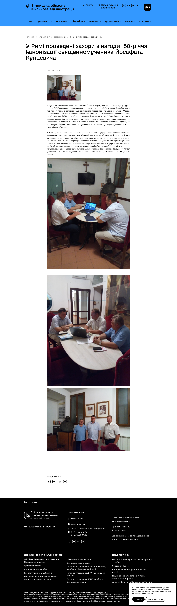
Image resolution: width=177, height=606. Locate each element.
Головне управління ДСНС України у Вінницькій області (85, 580)
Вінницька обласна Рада (79, 559)
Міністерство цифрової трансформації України (132, 561)
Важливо (94, 21)
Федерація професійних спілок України (132, 582)
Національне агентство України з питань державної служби (40, 578)
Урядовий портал (33, 566)
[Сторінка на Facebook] (137, 5)
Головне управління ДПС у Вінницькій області (86, 574)
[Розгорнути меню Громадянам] (120, 21)
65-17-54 (134, 539)
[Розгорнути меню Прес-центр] (51, 21)
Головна (30, 37)
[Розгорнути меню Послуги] (66, 21)
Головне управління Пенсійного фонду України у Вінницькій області (86, 568)
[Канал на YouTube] (128, 5)
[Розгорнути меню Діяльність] (84, 21)
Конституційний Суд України (38, 573)
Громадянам (112, 21)
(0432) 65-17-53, (122, 539)
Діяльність (77, 21)
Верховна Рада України (35, 569)
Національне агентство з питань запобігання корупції (128, 577)
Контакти (144, 21)
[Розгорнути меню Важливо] (100, 21)
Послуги (61, 21)
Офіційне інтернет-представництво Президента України (42, 560)
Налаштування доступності (107, 6)
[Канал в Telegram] (133, 5)
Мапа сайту (30, 502)
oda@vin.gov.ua (121, 521)
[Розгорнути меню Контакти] (150, 21)
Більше (129, 21)
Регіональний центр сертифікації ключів (129, 571)
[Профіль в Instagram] (124, 5)
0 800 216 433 (119, 530)
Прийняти (138, 599)
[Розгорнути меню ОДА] (31, 21)
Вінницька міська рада (78, 563)
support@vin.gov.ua (101, 593)
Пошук (88, 5)
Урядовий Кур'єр (120, 566)
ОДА (28, 21)
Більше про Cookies (155, 599)
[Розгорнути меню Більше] (134, 21)
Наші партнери (120, 555)
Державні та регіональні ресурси (43, 555)
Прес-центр (43, 21)
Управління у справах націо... (53, 37)
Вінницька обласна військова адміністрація (53, 7)
